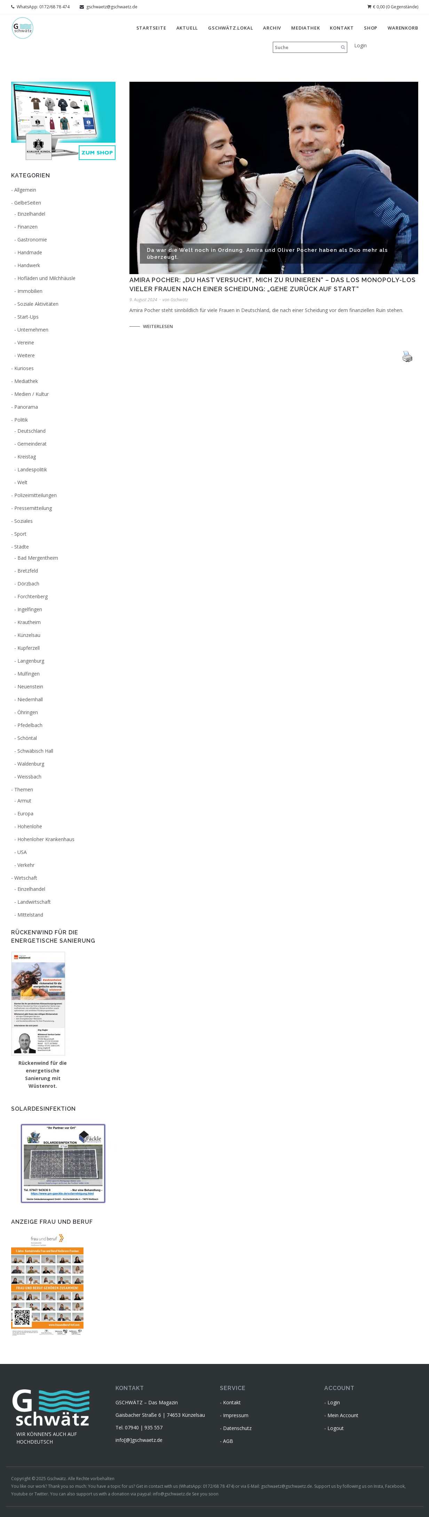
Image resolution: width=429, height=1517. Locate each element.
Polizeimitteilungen (35, 495)
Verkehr (25, 865)
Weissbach (29, 776)
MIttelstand (30, 914)
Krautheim (29, 622)
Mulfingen (28, 673)
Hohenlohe (29, 826)
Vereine (25, 342)
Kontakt (342, 28)
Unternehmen (32, 329)
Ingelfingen (29, 609)
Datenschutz (237, 1428)
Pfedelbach (29, 725)
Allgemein (25, 189)
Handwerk (28, 265)
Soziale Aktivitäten (37, 304)
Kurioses (24, 368)
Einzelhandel (31, 213)
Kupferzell (28, 648)
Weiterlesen (158, 326)
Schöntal (27, 738)
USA (22, 852)
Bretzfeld (27, 570)
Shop (371, 28)
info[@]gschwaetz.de (139, 1440)
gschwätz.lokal (230, 28)
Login (360, 45)
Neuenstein (30, 686)
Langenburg (30, 660)
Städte (21, 546)
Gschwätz (179, 300)
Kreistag (26, 456)
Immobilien (29, 291)
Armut (24, 800)
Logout (335, 1428)
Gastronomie (32, 239)
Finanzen (27, 226)
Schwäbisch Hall (35, 751)
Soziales (23, 521)
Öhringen (27, 712)
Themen (23, 789)
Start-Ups (28, 316)
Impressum (235, 1415)
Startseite (151, 28)
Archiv (272, 28)
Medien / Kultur (31, 394)
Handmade (29, 252)
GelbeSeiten (27, 202)
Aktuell (187, 28)
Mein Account (342, 1415)
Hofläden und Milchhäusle (46, 278)
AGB (228, 1441)
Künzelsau (28, 635)
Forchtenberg (32, 596)
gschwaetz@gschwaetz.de (108, 7)
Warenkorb (403, 28)
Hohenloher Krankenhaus (45, 839)
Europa (25, 813)
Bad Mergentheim (37, 557)
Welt (22, 482)
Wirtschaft (25, 878)
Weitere (26, 355)
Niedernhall (30, 699)
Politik (21, 419)
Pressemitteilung (33, 508)
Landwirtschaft (34, 902)
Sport (20, 533)
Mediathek (305, 28)
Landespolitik (32, 469)
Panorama (26, 407)
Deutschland (31, 431)
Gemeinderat (32, 443)
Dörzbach (28, 583)
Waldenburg (30, 763)
